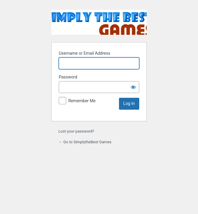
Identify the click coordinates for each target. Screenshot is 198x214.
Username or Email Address (84, 53)
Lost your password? (76, 131)
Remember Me (81, 100)
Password (68, 77)
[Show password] (133, 87)
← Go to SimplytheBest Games (85, 142)
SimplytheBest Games (99, 22)
